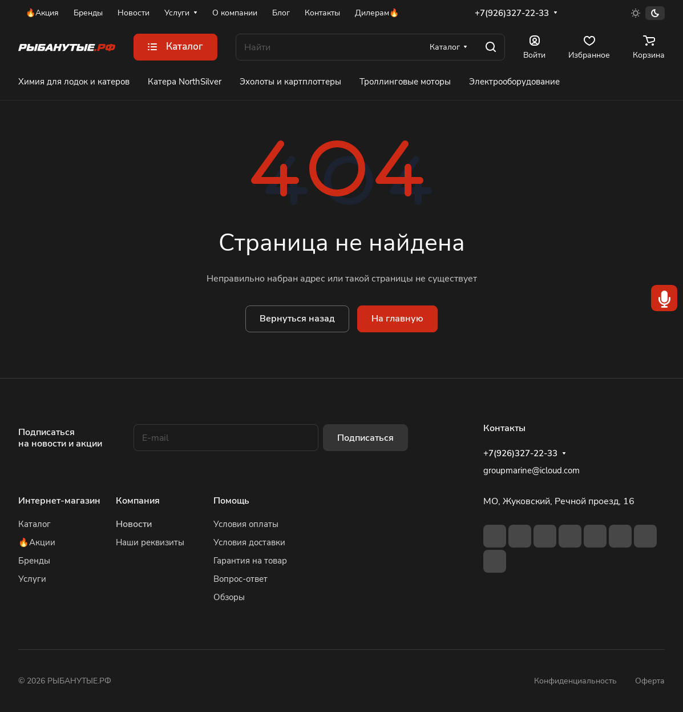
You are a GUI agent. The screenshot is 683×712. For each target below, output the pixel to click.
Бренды (34, 560)
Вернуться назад (297, 318)
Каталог (34, 524)
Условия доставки (249, 542)
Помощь (231, 500)
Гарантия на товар (250, 560)
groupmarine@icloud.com (531, 470)
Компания (138, 500)
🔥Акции (36, 542)
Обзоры (229, 597)
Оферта (650, 680)
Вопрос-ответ (240, 579)
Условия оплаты (245, 524)
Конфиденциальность (575, 680)
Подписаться (365, 438)
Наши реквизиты (150, 542)
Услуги (32, 579)
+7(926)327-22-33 (512, 13)
